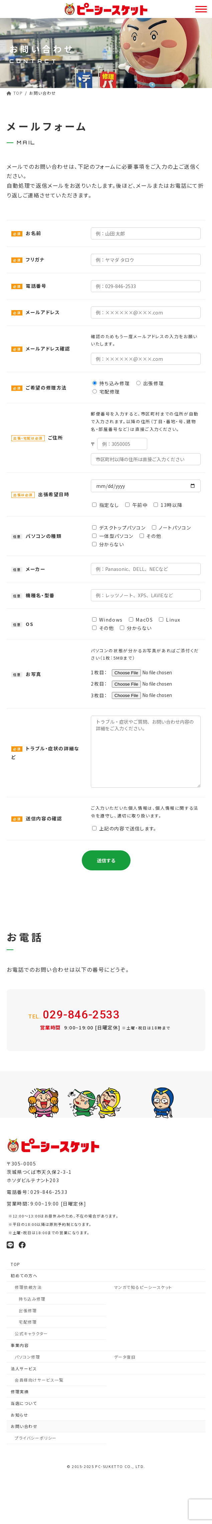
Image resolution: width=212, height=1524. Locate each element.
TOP (15, 1264)
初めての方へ (24, 1276)
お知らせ (19, 1415)
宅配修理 (28, 1322)
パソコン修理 (27, 1357)
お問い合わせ (24, 1427)
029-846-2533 (76, 1015)
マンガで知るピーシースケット (143, 1288)
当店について (24, 1404)
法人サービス (24, 1369)
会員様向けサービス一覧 (39, 1380)
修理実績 (20, 1392)
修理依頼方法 (28, 1288)
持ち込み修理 (32, 1299)
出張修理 (28, 1311)
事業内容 (20, 1346)
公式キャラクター (31, 1334)
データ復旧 (125, 1357)
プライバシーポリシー (36, 1438)
